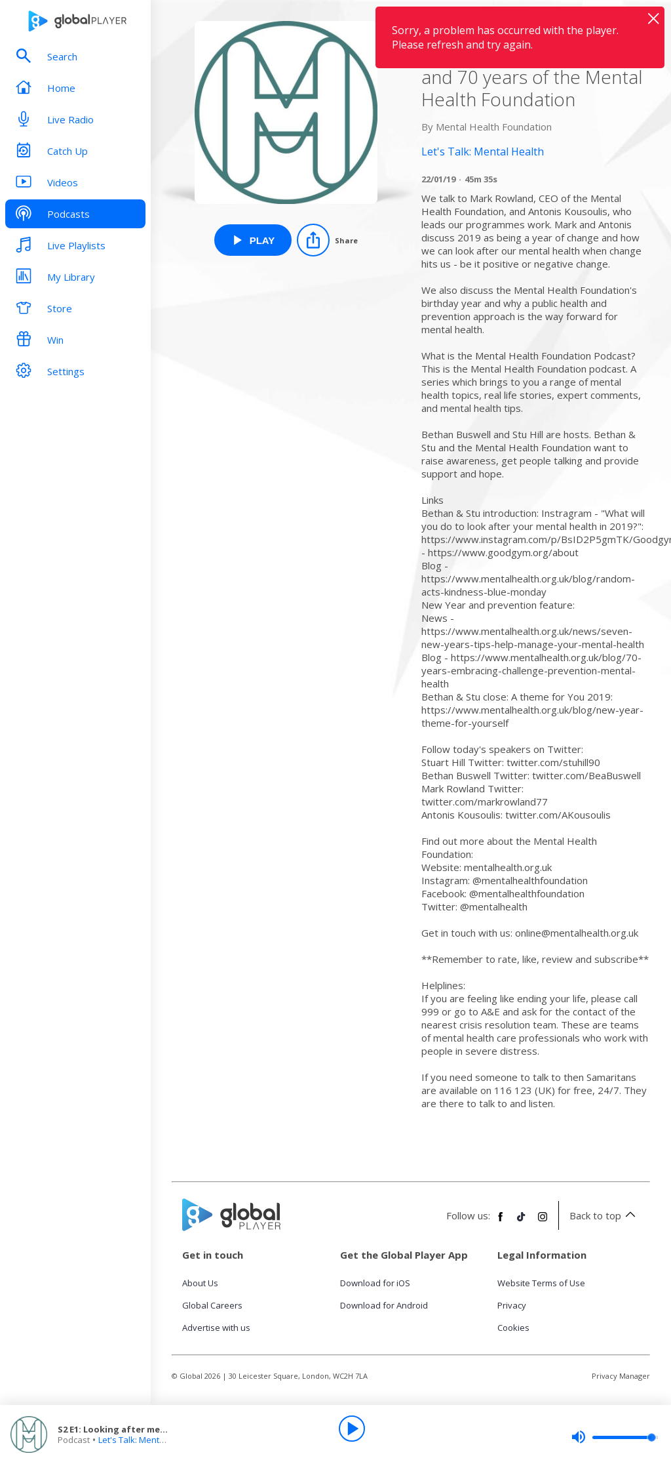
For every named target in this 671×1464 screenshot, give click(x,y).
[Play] (352, 1428)
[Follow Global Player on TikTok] (521, 1222)
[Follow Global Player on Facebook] (500, 1222)
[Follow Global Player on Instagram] (542, 1222)
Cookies (513, 1327)
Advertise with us (216, 1327)
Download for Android (384, 1305)
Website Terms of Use (541, 1283)
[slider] (614, 1437)
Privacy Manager (621, 1376)
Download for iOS (375, 1283)
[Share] (327, 240)
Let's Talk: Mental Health (146, 1440)
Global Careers (212, 1305)
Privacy (511, 1305)
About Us (200, 1283)
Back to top (604, 1215)
